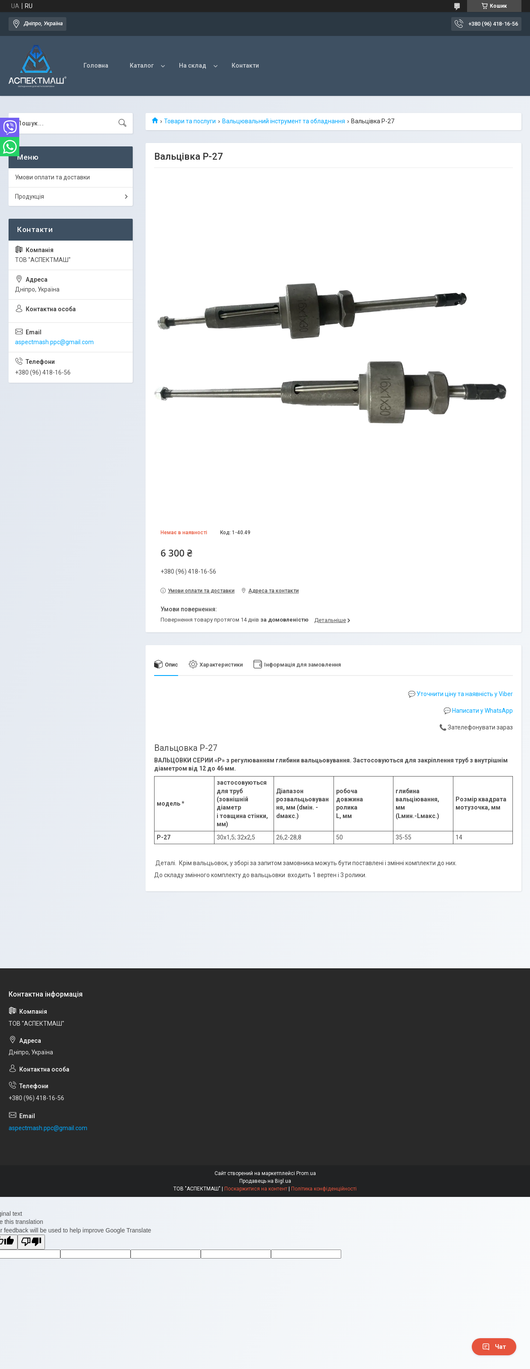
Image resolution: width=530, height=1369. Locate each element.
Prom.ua (306, 1173)
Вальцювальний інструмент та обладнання (283, 121)
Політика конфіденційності (324, 1189)
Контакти (245, 65)
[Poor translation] (31, 1242)
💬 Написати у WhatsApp (478, 710)
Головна (95, 65)
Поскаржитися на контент (255, 1189)
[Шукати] (122, 123)
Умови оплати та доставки (52, 177)
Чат (494, 1347)
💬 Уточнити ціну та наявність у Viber (460, 693)
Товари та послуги (190, 121)
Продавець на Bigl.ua (265, 1181)
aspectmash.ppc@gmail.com (54, 342)
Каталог (142, 65)
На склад (192, 65)
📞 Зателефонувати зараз (476, 727)
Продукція (29, 196)
